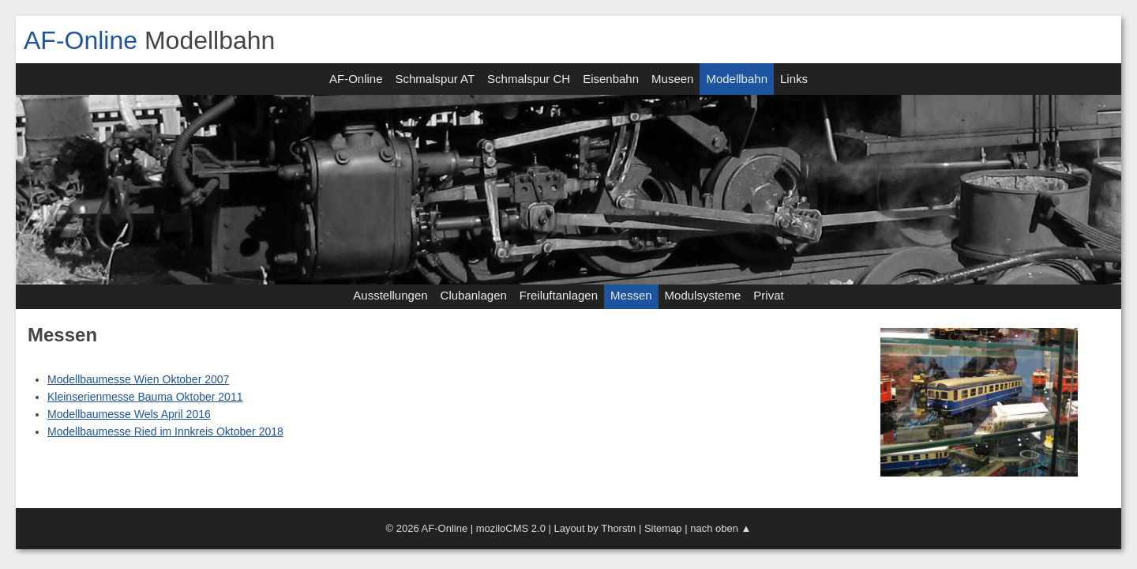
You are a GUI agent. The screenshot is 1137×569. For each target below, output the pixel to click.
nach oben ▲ (720, 528)
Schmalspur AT (435, 78)
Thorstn (618, 528)
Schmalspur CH (528, 78)
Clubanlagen (474, 295)
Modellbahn (736, 78)
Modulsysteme (703, 295)
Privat (768, 295)
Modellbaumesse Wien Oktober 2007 (138, 379)
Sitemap (663, 528)
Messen (631, 295)
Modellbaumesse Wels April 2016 (129, 414)
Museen (672, 78)
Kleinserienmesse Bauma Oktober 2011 (144, 396)
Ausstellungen (390, 295)
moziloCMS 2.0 (511, 528)
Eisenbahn (611, 78)
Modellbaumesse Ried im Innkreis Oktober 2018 (165, 431)
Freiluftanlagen (559, 295)
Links (794, 78)
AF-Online (80, 40)
